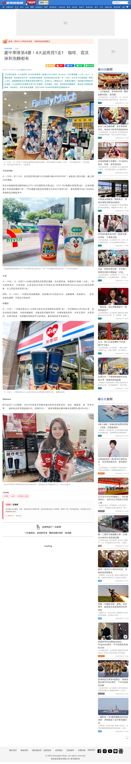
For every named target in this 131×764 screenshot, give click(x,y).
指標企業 (108, 7)
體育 (46, 7)
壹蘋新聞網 (8, 48)
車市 (96, 7)
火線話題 (61, 7)
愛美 (68, 7)
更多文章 (19, 516)
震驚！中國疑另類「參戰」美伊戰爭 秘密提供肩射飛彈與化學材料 (112, 607)
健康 (124, 7)
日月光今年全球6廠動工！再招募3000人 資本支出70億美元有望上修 (113, 499)
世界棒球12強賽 (23, 496)
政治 (22, 7)
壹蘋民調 (52, 7)
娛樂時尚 (9, 7)
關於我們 (13, 750)
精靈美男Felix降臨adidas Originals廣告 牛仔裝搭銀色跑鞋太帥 (113, 644)
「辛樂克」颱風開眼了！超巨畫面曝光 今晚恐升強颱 (32, 41)
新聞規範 (47, 750)
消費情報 (82, 750)
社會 (27, 7)
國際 (32, 7)
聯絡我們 (24, 750)
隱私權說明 (36, 750)
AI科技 (74, 7)
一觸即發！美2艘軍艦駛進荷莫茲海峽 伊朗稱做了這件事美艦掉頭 (113, 720)
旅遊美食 (89, 7)
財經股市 (39, 7)
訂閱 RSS (10, 516)
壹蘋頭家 (117, 7)
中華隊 (6, 496)
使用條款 (59, 750)
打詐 (101, 7)
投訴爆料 (70, 750)
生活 (16, 7)
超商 (13, 496)
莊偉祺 (22, 70)
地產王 (81, 7)
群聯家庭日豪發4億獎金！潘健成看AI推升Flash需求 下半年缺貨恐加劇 (113, 682)
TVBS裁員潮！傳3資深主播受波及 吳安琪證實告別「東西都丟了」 (112, 462)
